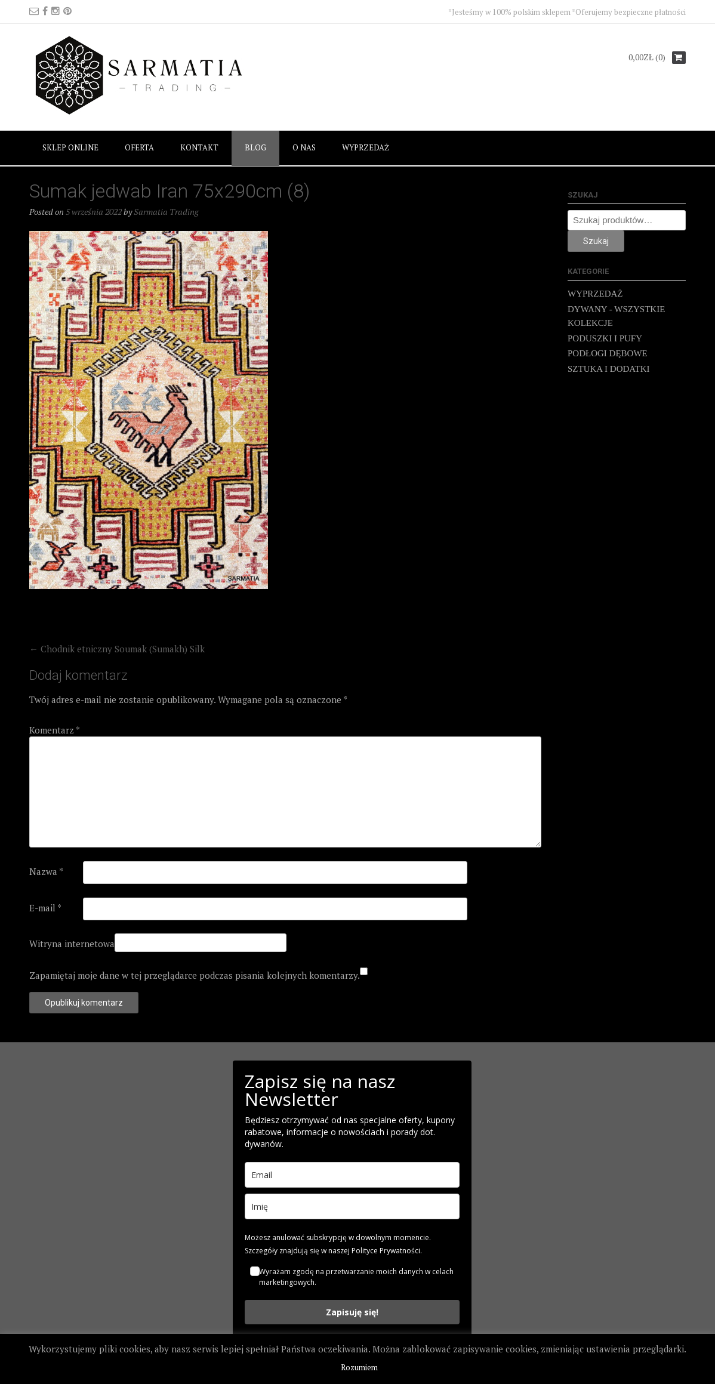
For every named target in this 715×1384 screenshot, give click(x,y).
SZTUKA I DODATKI (609, 369)
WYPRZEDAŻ (365, 147)
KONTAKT (199, 147)
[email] (352, 1175)
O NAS (304, 147)
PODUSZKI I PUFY (605, 338)
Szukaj (596, 241)
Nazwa (46, 871)
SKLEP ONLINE (70, 147)
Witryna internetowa (72, 944)
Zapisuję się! (352, 1312)
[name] (352, 1206)
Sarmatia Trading (166, 211)
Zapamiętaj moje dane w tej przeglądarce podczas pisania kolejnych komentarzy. (194, 975)
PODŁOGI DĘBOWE (608, 353)
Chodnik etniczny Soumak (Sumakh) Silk (117, 649)
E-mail (45, 908)
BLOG (255, 147)
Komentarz (54, 730)
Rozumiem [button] (359, 1367)
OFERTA (139, 147)
